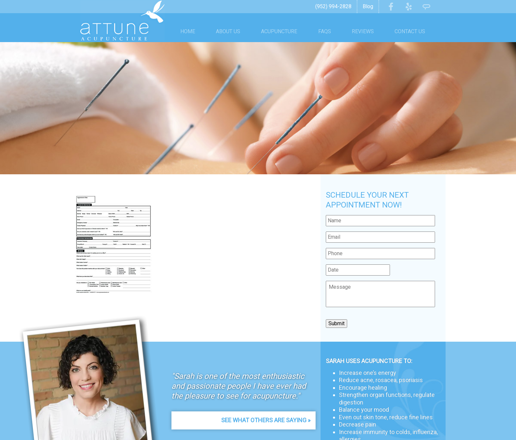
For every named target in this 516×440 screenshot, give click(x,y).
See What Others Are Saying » (265, 420)
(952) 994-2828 (333, 6)
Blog (368, 6)
